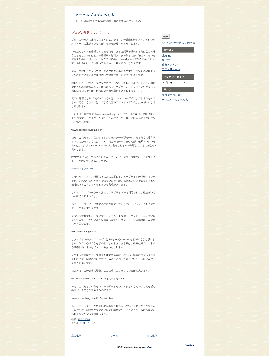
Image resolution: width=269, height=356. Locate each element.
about (149, 346)
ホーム (114, 335)
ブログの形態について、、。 (91, 32)
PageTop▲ (190, 345)
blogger (166, 55)
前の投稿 (152, 335)
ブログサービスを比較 (179, 42)
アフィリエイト (171, 69)
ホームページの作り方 (175, 99)
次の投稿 (76, 335)
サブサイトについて (82, 169)
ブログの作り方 (171, 95)
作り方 (166, 60)
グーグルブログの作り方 (95, 15)
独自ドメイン (87, 322)
